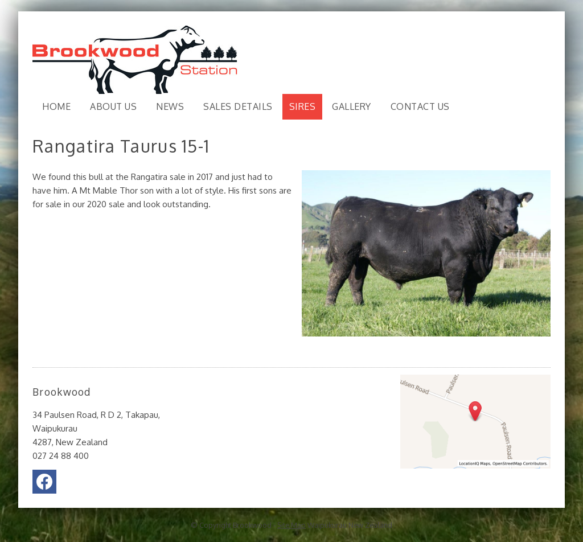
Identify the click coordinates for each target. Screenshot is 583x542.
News (170, 106)
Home (56, 106)
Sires (302, 106)
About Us (113, 106)
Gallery (351, 106)
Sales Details (238, 106)
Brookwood (252, 524)
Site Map (291, 524)
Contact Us (420, 106)
